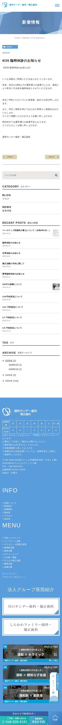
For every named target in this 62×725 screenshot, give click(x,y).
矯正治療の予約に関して (13, 263)
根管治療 (8, 551)
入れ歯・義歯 (10, 557)
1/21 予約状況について (12, 307)
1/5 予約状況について (12, 328)
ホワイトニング (11, 554)
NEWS (7, 519)
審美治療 (8, 564)
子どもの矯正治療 (12, 560)
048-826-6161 (16, 466)
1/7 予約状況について (12, 317)
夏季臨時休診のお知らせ (13, 274)
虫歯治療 (8, 567)
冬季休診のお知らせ (11, 253)
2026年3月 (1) (15, 369)
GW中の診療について (12, 284)
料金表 (7, 512)
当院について (10, 503)
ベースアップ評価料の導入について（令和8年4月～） (26, 230)
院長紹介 (8, 506)
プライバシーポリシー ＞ (13, 577)
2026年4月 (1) (15, 365)
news (9, 47)
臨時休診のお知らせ (11, 243)
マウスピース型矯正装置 (15, 544)
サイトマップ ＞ (9, 574)
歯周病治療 (9, 547)
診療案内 (8, 509)
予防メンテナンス (12, 538)
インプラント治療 (12, 541)
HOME (17, 38)
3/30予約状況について (12, 297)
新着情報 (25, 38)
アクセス (8, 516)
